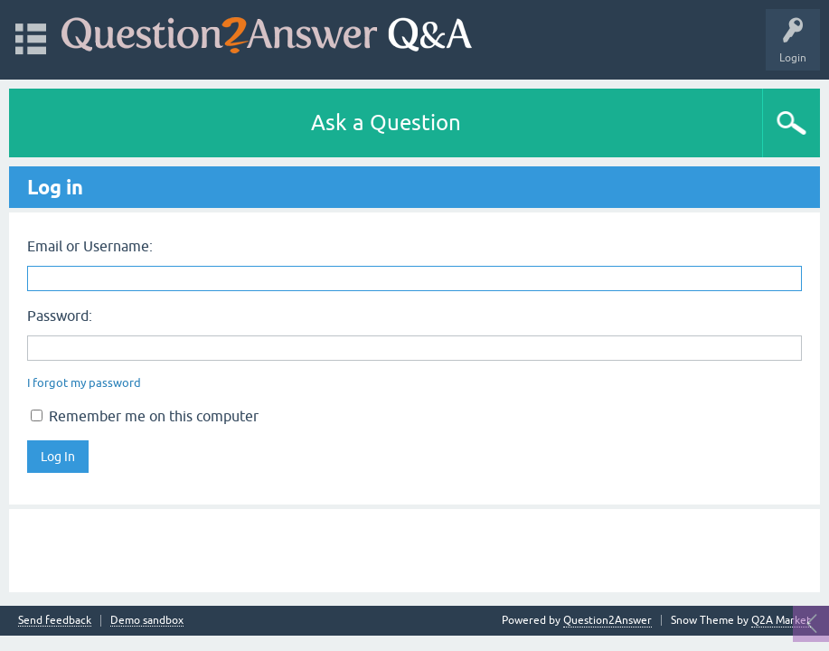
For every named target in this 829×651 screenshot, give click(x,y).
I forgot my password (84, 383)
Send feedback (54, 621)
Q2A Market (781, 620)
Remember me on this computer (145, 416)
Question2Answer (607, 620)
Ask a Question (386, 122)
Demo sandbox (147, 621)
